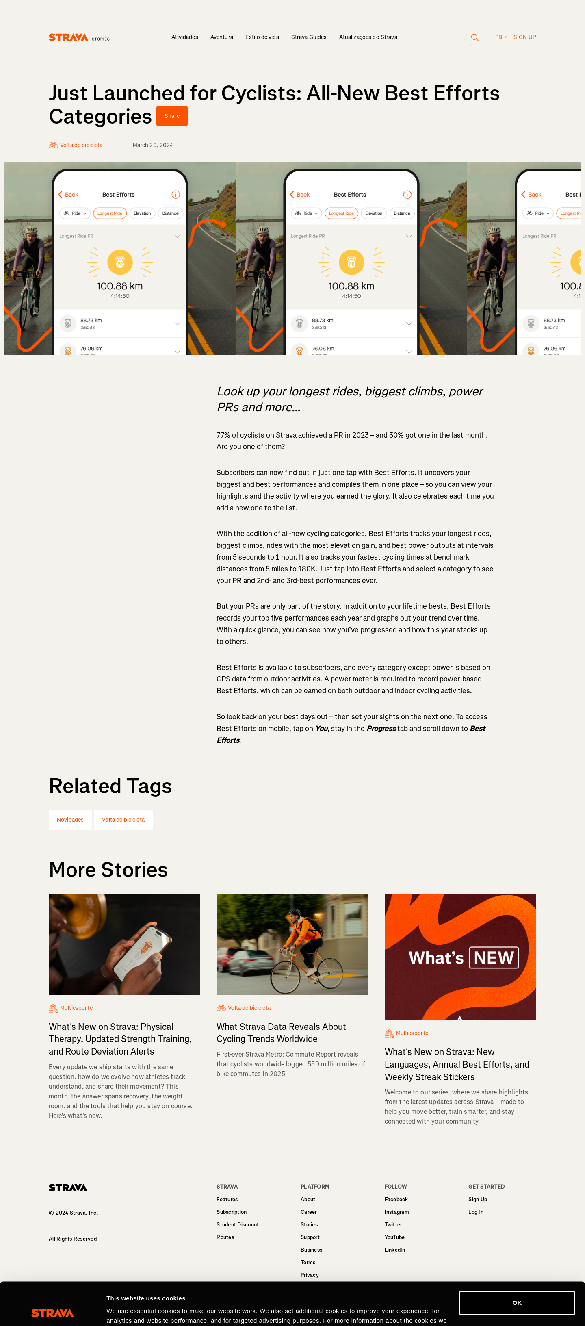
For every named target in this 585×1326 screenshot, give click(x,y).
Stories (309, 1224)
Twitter (393, 1224)
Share (172, 116)
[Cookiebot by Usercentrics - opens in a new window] (52, 1310)
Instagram (397, 1212)
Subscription (232, 1212)
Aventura (221, 37)
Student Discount (238, 1224)
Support (310, 1237)
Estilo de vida (262, 37)
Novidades (70, 820)
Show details (125, 1309)
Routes (225, 1237)
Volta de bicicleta (123, 820)
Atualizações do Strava (368, 37)
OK (517, 1260)
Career (309, 1212)
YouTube (395, 1237)
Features (227, 1199)
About (308, 1199)
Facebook (396, 1199)
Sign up (525, 37)
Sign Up (477, 1199)
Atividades (184, 37)
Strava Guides (309, 37)
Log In (475, 1212)
